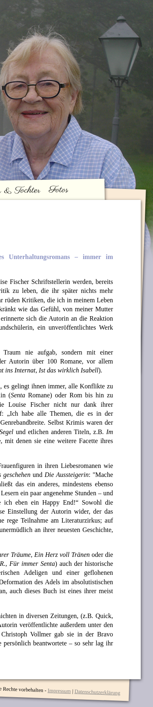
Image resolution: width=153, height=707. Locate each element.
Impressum (59, 690)
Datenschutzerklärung (97, 692)
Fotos (59, 189)
